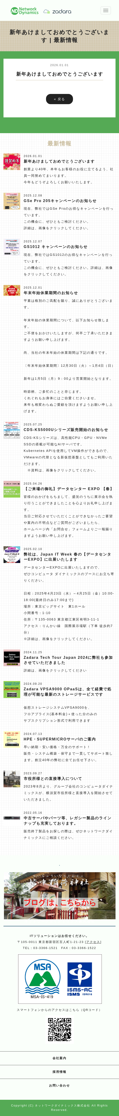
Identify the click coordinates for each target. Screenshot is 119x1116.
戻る (59, 99)
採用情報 (59, 1072)
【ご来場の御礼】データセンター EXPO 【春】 (69, 489)
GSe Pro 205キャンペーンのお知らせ (60, 201)
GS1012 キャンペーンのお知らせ (56, 247)
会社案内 (59, 1058)
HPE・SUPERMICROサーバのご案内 (60, 739)
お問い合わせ (59, 1085)
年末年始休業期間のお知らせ (51, 293)
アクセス (93, 942)
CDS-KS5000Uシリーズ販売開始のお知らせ (66, 430)
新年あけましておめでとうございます (59, 161)
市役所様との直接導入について (53, 779)
